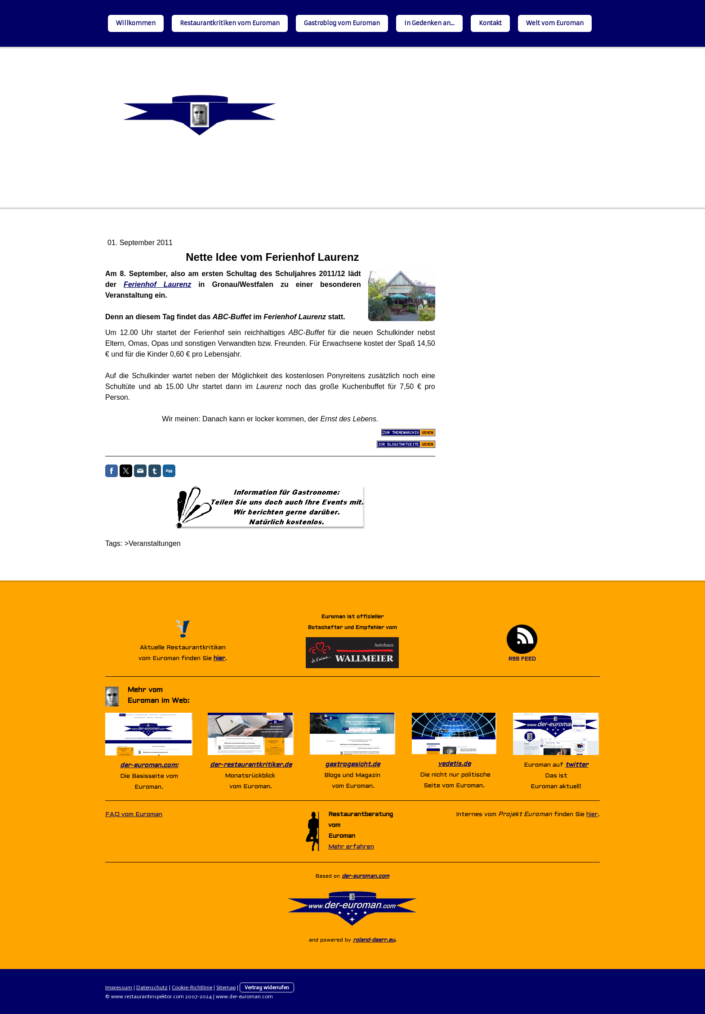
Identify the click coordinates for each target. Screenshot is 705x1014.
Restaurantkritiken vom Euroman (230, 23)
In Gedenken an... (429, 23)
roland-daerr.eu (374, 940)
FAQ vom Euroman (133, 814)
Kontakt (490, 23)
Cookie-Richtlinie (192, 987)
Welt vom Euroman (555, 23)
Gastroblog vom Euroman (342, 23)
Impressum (118, 987)
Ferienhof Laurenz (157, 284)
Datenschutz (152, 987)
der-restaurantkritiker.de (251, 765)
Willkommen (136, 23)
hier (219, 658)
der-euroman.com (365, 876)
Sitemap (226, 987)
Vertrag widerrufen (267, 987)
